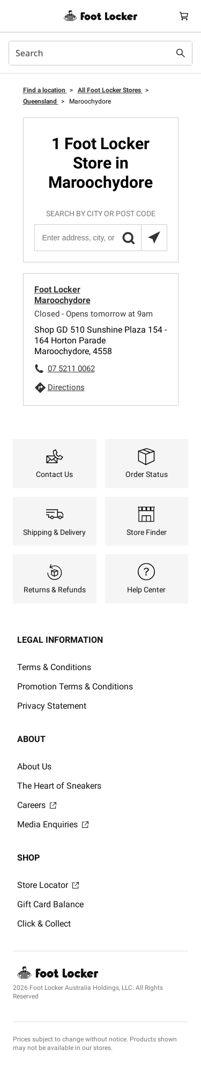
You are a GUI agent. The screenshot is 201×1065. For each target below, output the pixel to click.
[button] (128, 238)
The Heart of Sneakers (59, 786)
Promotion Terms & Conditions (75, 686)
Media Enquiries (52, 824)
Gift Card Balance (50, 904)
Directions (66, 387)
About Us (34, 766)
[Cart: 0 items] (184, 16)
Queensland (40, 101)
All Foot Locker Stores (110, 90)
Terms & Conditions (54, 667)
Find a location (45, 90)
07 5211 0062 (71, 368)
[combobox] (100, 53)
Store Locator (48, 885)
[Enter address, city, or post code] (100, 237)
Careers (36, 805)
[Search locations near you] (154, 238)
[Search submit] (180, 53)
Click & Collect (44, 924)
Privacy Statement (51, 706)
